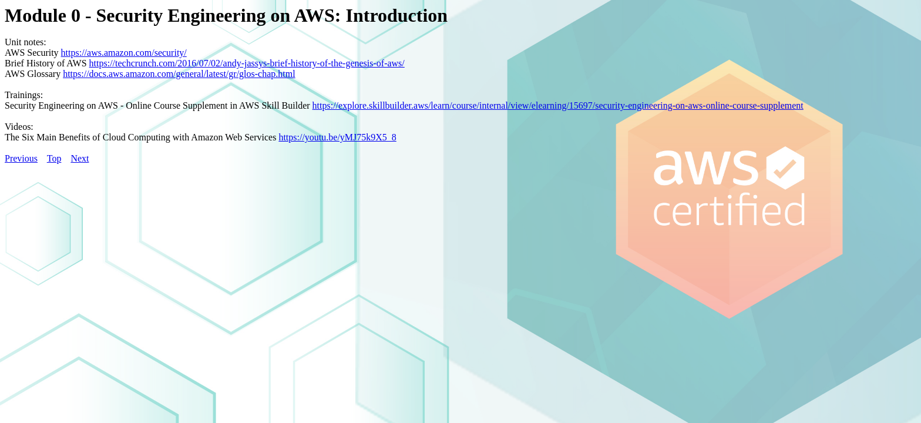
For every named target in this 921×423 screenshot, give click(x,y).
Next (79, 158)
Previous (21, 158)
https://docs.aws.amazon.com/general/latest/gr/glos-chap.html (179, 74)
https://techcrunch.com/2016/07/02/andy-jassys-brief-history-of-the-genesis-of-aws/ (247, 63)
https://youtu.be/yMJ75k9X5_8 (337, 137)
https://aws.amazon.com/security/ (124, 53)
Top (54, 158)
